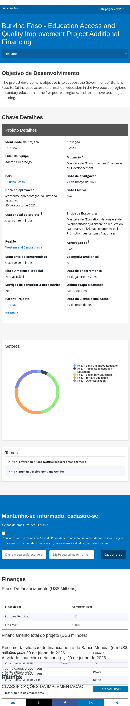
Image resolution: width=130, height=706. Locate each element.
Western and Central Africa (23, 247)
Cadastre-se (113, 554)
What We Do (10, 8)
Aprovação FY (78, 242)
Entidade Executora (82, 213)
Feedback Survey (111, 689)
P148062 (11, 305)
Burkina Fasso (15, 182)
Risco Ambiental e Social (24, 271)
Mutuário (75, 156)
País (8, 176)
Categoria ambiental (83, 257)
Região (10, 241)
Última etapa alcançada (85, 285)
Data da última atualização (88, 299)
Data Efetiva (76, 190)
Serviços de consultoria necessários (33, 285)
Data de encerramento (84, 271)
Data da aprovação (20, 190)
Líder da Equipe (17, 156)
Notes (10, 313)
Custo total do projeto (23, 214)
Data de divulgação (82, 176)
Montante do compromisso (26, 257)
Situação (73, 142)
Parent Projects (17, 299)
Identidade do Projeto (22, 142)
